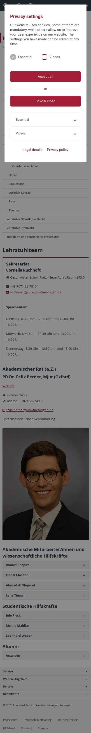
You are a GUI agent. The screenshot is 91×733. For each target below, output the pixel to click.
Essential (25, 57)
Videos (54, 57)
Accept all (45, 77)
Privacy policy (57, 150)
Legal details (32, 150)
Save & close (45, 101)
